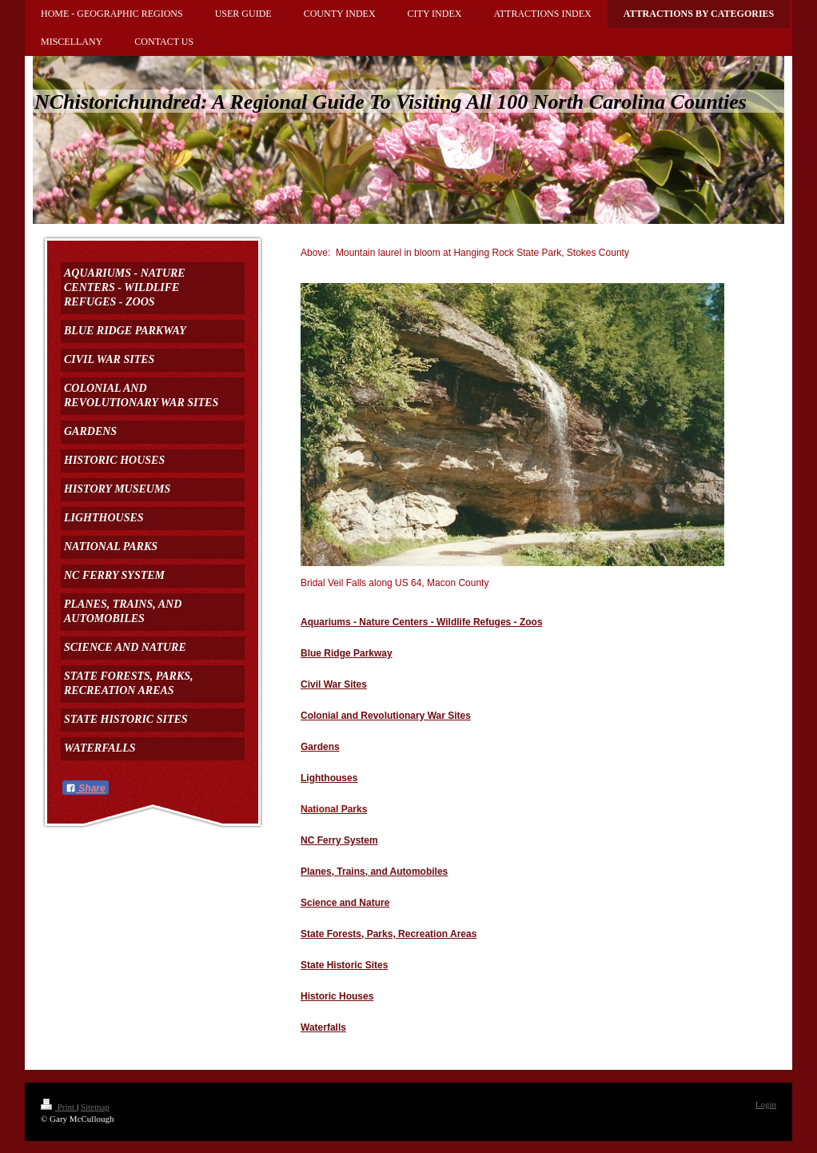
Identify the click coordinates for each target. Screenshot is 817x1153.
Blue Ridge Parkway (347, 653)
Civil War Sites (334, 684)
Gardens (320, 746)
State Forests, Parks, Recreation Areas (388, 934)
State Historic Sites (344, 965)
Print (59, 1106)
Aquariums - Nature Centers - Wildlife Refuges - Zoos (422, 622)
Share (86, 788)
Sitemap (95, 1106)
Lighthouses (329, 778)
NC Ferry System (339, 840)
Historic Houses (337, 996)
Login (765, 1104)
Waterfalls (323, 1027)
